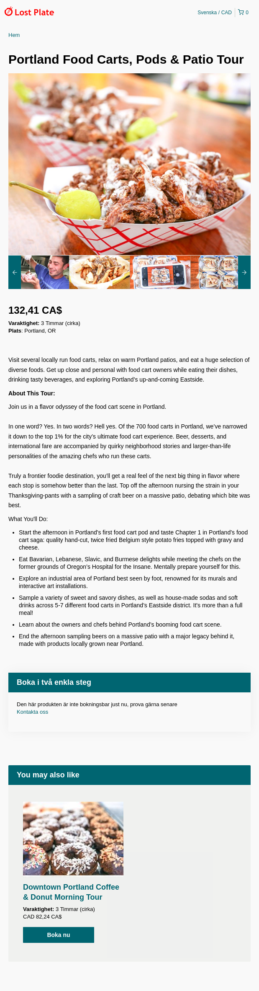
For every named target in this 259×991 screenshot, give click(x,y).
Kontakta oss (32, 712)
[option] (38, 272)
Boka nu (58, 935)
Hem (14, 35)
